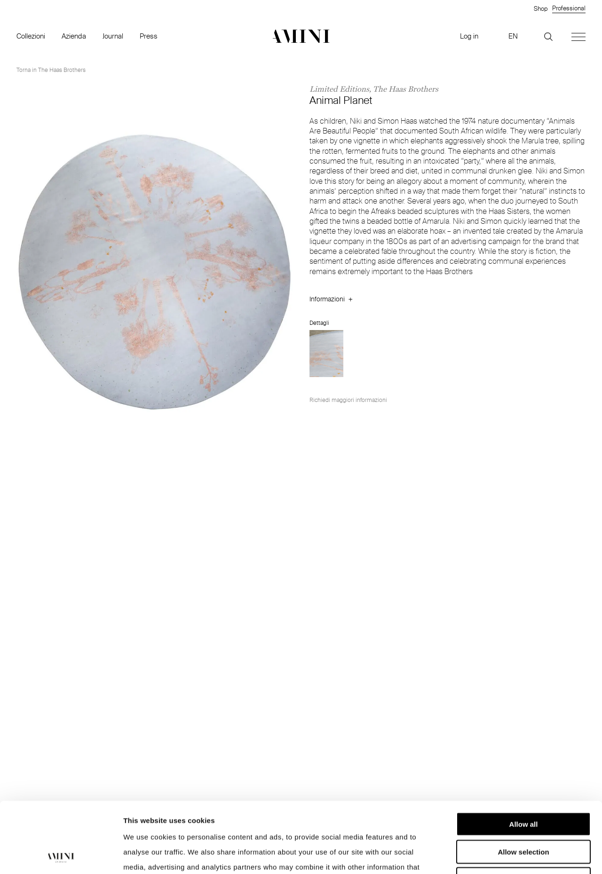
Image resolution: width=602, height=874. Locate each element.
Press (149, 35)
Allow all (523, 758)
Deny (523, 813)
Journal (113, 35)
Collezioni (30, 35)
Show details (493, 855)
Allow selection (523, 785)
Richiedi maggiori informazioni (348, 399)
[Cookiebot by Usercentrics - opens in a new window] (61, 856)
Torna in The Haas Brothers (51, 69)
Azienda (74, 35)
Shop (540, 8)
